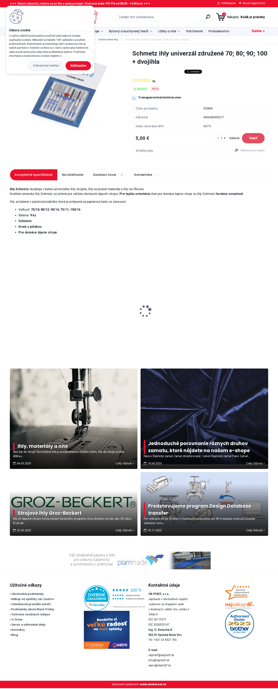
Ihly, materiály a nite (43, 447)
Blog (14, 636)
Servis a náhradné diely (28, 625)
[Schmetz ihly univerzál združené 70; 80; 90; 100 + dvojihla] (65, 90)
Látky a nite (167, 31)
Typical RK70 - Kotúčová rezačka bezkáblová (168, 300)
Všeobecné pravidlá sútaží (31, 605)
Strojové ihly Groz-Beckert (50, 514)
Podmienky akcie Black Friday (32, 610)
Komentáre (146, 175)
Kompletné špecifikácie (33, 175)
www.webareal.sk (153, 685)
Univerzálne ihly (108, 39)
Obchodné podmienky (27, 595)
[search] (180, 18)
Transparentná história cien (156, 97)
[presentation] (13, 306)
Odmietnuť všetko (46, 66)
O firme (16, 620)
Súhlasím (78, 65)
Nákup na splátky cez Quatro (32, 600)
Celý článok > (125, 464)
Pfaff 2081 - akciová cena (97, 301)
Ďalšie (257, 31)
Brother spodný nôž (27, 315)
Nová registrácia (254, 3)
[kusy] (220, 138)
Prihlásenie (228, 3)
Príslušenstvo (218, 31)
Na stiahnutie (72, 175)
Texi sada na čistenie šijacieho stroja (237, 306)
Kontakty (18, 631)
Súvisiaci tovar (108, 175)
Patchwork (194, 31)
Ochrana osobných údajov (30, 615)
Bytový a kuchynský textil (128, 31)
